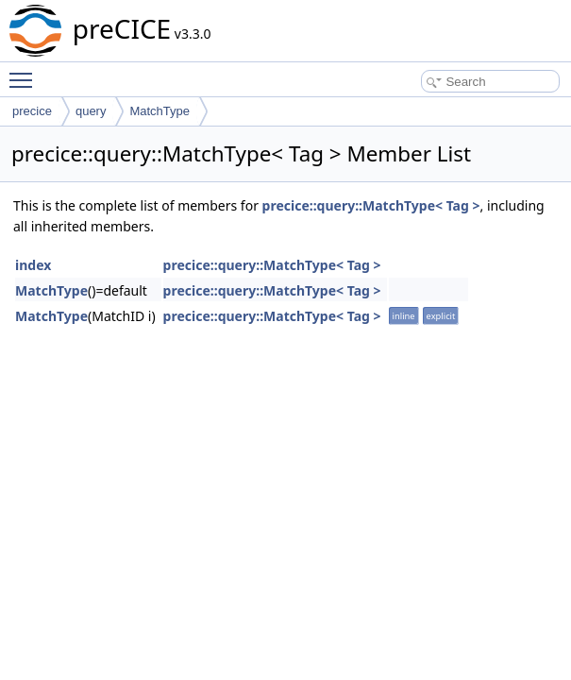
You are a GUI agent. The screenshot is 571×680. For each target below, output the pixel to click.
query (91, 111)
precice (32, 111)
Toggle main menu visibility (25, 71)
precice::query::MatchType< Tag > (371, 205)
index (33, 265)
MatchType (159, 111)
